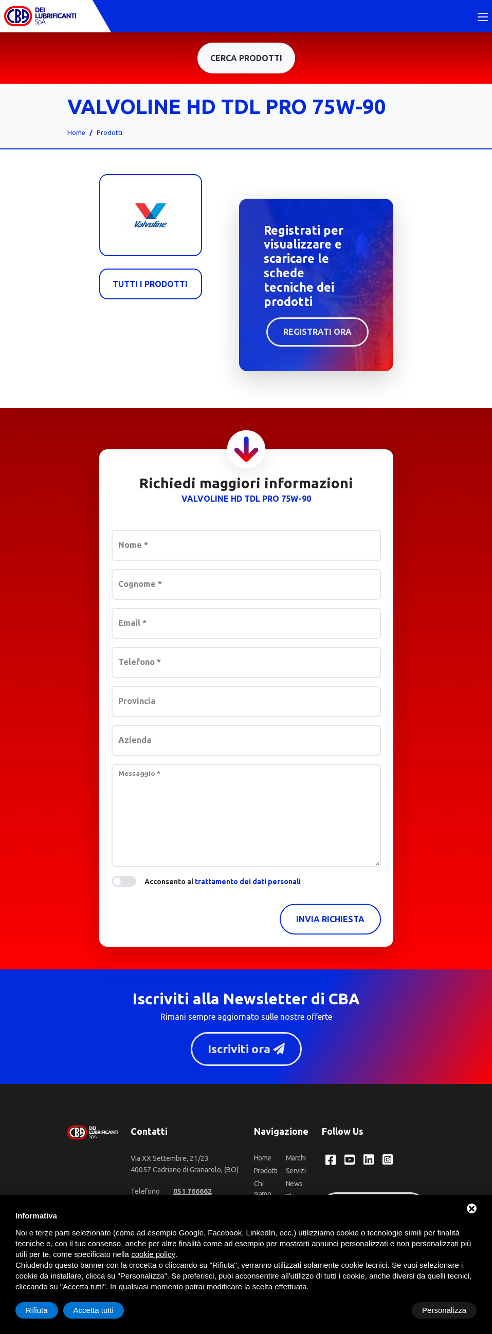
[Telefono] (192, 1193)
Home (76, 133)
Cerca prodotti (246, 59)
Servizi (296, 1172)
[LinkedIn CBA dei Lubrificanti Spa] (368, 1161)
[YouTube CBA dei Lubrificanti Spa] (349, 1161)
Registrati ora (317, 332)
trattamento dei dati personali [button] (248, 883)
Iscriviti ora (246, 1050)
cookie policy (153, 1254)
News (294, 1185)
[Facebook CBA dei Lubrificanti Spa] (330, 1161)
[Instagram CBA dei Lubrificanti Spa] (387, 1161)
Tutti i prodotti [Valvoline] (151, 285)
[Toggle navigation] (483, 18)
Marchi (296, 1159)
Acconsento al (222, 883)
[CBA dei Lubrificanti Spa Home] (40, 16)
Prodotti (109, 133)
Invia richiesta (330, 920)
